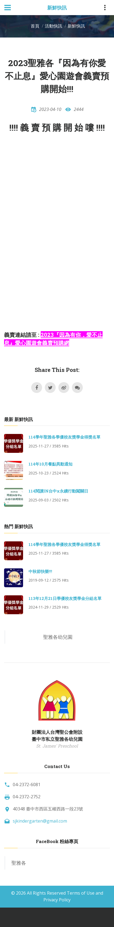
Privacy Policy (57, 900)
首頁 (35, 26)
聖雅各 (18, 863)
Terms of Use (80, 893)
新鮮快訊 (76, 26)
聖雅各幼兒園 (57, 637)
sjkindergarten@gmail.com (40, 821)
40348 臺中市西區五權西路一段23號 (48, 809)
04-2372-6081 (26, 784)
